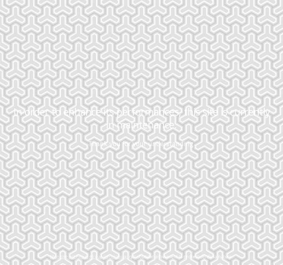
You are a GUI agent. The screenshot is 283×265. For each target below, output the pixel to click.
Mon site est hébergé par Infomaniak (88, 257)
